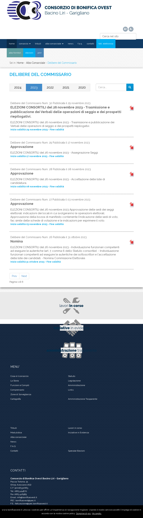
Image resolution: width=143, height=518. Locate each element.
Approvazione (21, 147)
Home (20, 62)
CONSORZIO (25, 43)
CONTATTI (90, 43)
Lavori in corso (75, 428)
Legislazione (74, 380)
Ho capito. (97, 513)
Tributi (13, 428)
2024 (18, 87)
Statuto (71, 376)
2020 (82, 87)
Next (24, 276)
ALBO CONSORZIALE (54, 43)
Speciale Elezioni (76, 451)
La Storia (14, 380)
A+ (125, 29)
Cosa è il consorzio (19, 376)
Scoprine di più (83, 513)
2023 (34, 87)
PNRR (40, 52)
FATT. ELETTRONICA (105, 43)
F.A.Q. (80, 43)
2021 (66, 87)
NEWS (70, 43)
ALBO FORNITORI (15, 52)
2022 (50, 87)
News (13, 441)
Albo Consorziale (35, 62)
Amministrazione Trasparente (82, 399)
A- (131, 29)
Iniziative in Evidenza (78, 432)
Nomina (16, 241)
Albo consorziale (18, 437)
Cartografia (15, 399)
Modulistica (16, 432)
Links (71, 390)
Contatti (14, 451)
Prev (14, 276)
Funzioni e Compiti (19, 385)
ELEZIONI (29, 52)
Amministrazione (76, 385)
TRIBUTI (38, 43)
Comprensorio (17, 390)
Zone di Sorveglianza (20, 394)
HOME (12, 43)
